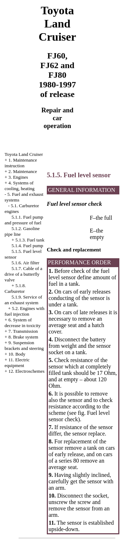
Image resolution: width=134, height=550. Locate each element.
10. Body (16, 354)
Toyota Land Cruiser (24, 154)
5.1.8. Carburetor (15, 288)
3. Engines (18, 177)
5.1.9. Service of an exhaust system (23, 299)
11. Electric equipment (17, 362)
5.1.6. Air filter (25, 262)
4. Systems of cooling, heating (20, 185)
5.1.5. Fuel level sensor (79, 175)
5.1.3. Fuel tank (29, 240)
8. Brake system (23, 337)
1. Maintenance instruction (21, 162)
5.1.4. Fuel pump (27, 245)
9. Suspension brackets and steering (24, 345)
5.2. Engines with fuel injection (24, 311)
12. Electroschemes (26, 371)
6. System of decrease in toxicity (23, 322)
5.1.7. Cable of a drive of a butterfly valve (23, 274)
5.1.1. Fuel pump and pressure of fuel (24, 219)
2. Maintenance (22, 171)
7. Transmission (23, 331)
